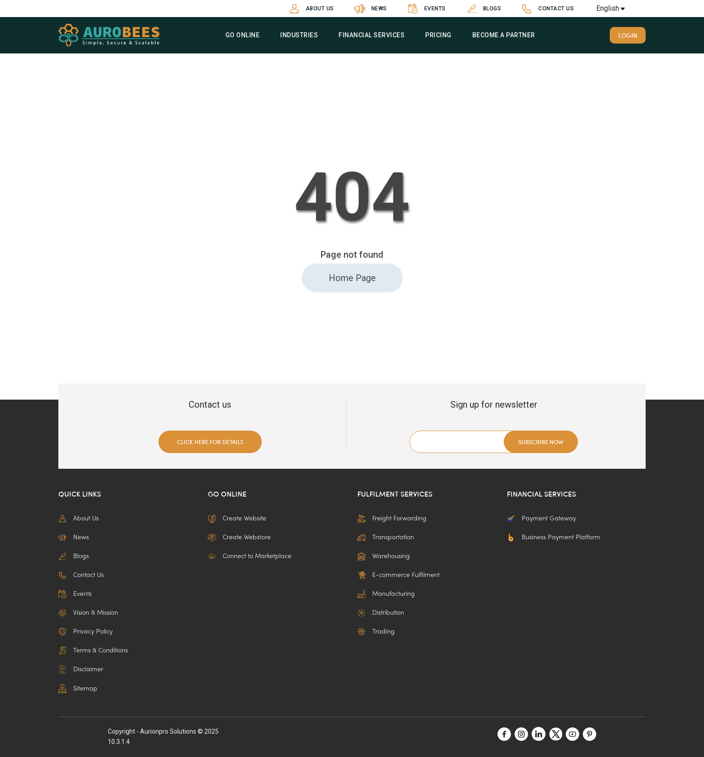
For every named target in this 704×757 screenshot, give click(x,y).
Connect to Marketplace (249, 556)
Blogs (483, 9)
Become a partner (503, 35)
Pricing (438, 35)
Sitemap (77, 688)
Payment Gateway (541, 519)
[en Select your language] (619, 8)
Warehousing (383, 556)
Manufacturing (386, 594)
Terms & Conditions (93, 651)
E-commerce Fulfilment (398, 575)
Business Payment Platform (553, 537)
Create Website (237, 519)
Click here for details (210, 441)
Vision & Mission (88, 613)
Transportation (385, 537)
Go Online (242, 35)
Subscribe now (540, 441)
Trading (376, 632)
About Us (310, 9)
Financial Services (372, 35)
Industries (299, 35)
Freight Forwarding (392, 519)
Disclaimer (80, 669)
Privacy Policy (85, 632)
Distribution (380, 613)
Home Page (352, 278)
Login (628, 35)
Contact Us (546, 9)
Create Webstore (239, 537)
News (369, 9)
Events (425, 9)
